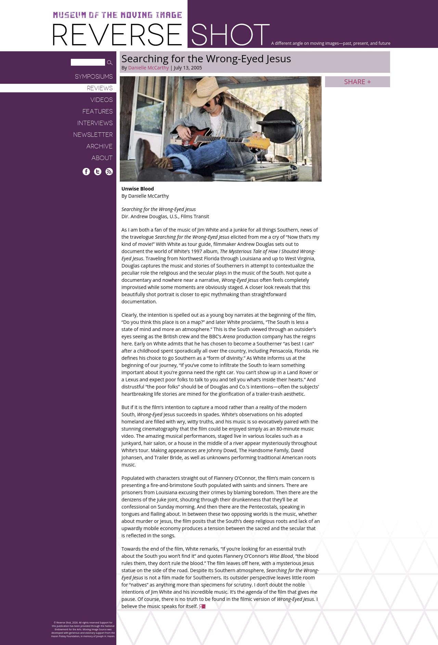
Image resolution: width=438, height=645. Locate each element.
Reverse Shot (161, 34)
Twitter (98, 171)
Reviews (100, 88)
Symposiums (94, 77)
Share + (357, 81)
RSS (109, 171)
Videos (101, 100)
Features (97, 111)
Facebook (86, 171)
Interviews (95, 123)
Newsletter (93, 135)
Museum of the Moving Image (117, 15)
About (102, 158)
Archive (99, 146)
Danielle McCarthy (148, 67)
